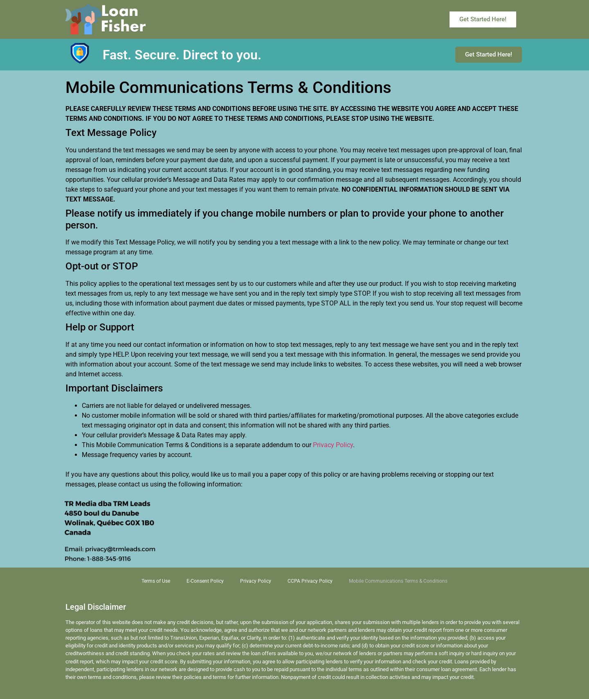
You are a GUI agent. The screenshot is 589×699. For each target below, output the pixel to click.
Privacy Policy (333, 445)
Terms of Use (156, 581)
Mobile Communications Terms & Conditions (398, 581)
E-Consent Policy (205, 581)
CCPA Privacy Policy (310, 581)
